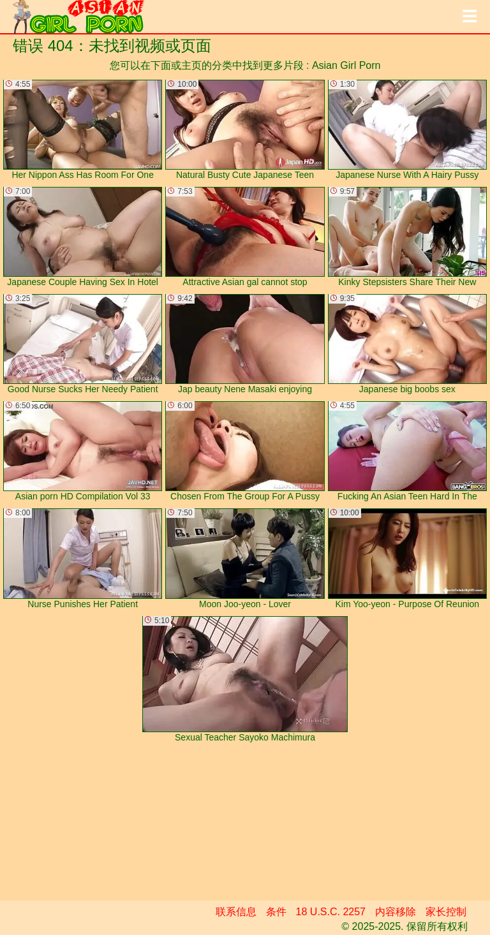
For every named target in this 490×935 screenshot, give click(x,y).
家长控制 (446, 911)
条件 (276, 911)
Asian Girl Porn (346, 65)
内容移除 (395, 911)
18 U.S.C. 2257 (331, 911)
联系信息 (236, 911)
